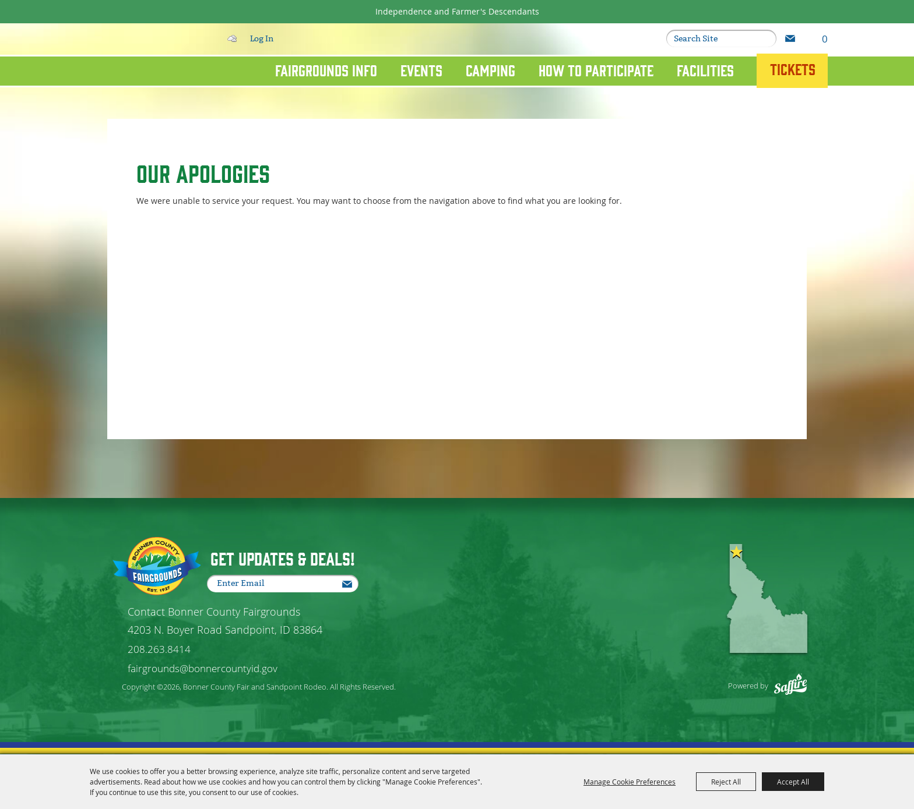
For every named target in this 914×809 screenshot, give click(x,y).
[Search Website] (713, 38)
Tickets (792, 68)
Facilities (705, 70)
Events (421, 70)
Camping (490, 70)
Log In (261, 39)
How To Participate (596, 70)
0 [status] (825, 38)
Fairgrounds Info (326, 70)
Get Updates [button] (790, 38)
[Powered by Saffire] (785, 678)
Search (766, 38)
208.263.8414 (159, 649)
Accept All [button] (793, 781)
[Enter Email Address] (285, 583)
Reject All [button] (726, 781)
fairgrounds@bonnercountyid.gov (202, 668)
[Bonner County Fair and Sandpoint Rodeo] (144, 82)
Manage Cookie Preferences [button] (629, 781)
